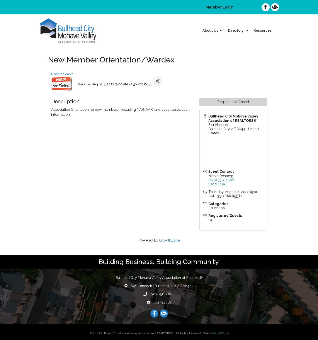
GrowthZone (169, 240)
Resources (262, 30)
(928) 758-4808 (221, 180)
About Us (210, 30)
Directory (236, 30)
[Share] (157, 81)
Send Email (217, 184)
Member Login (219, 7)
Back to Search (62, 74)
